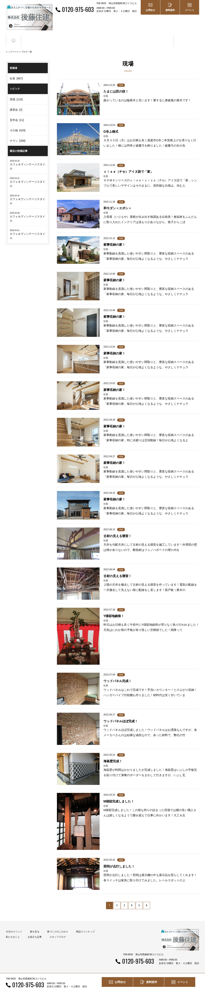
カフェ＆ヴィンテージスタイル (28, 157)
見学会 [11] (17, 112)
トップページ (12, 44)
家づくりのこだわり (57, 924)
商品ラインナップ (85, 924)
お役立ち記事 (161, 36)
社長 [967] (16, 71)
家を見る (34, 924)
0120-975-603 (78, 9)
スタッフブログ (57, 929)
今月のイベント (14, 924)
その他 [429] (17, 123)
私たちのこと (13, 929)
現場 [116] (16, 92)
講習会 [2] (16, 102)
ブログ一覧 (26, 44)
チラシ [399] (17, 133)
